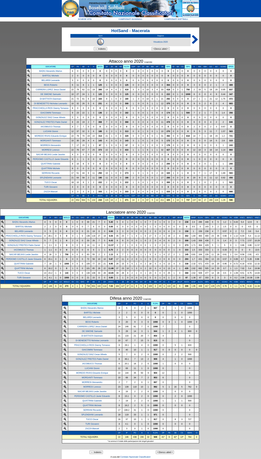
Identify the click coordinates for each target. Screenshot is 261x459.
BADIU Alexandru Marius (50, 71)
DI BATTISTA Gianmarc (50, 99)
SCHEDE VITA (85, 19)
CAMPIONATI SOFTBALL (176, 19)
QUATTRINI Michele (50, 168)
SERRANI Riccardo (51, 173)
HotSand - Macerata (130, 30)
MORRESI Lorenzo (50, 150)
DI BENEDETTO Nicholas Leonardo (50, 103)
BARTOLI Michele (50, 76)
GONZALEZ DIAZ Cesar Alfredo (50, 117)
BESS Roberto (50, 85)
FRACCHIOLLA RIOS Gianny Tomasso (51, 108)
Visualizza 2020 (160, 42)
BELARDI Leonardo (51, 80)
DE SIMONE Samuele (51, 94)
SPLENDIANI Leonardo (50, 178)
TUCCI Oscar (50, 182)
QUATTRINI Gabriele (50, 164)
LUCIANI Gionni (50, 131)
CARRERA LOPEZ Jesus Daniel (50, 89)
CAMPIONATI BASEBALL (131, 19)
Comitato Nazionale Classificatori (135, 457)
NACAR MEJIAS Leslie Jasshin (50, 154)
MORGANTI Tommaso (50, 140)
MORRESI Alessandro (50, 145)
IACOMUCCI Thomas (50, 127)
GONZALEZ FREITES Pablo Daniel (50, 122)
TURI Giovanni (50, 187)
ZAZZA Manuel (51, 191)
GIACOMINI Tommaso (50, 113)
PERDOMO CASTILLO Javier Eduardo (50, 159)
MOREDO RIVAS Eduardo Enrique (51, 136)
